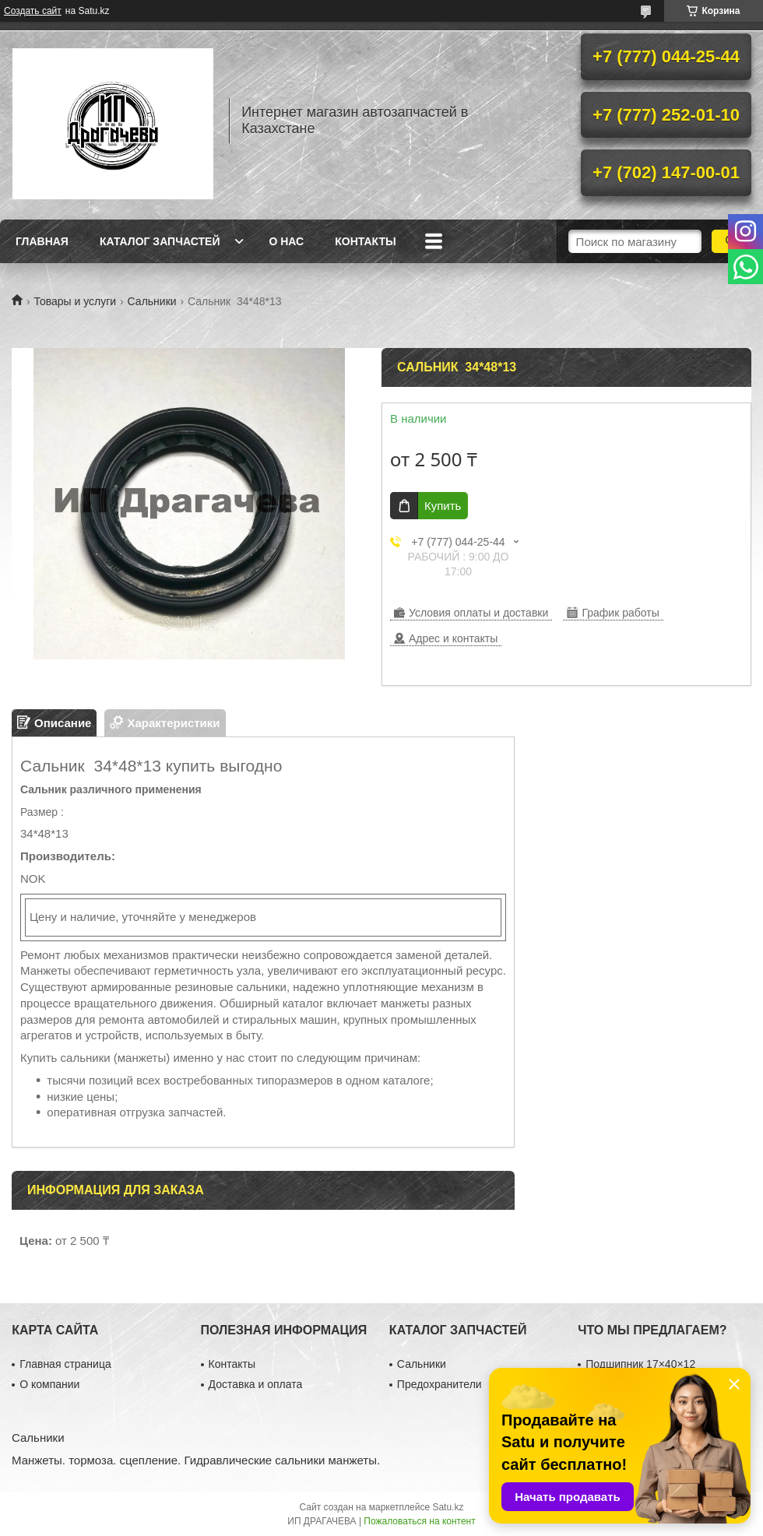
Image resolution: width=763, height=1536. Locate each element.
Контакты (365, 241)
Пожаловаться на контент (419, 1521)
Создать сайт (33, 10)
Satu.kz (447, 1507)
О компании (49, 1384)
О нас (286, 241)
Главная (42, 241)
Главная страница (65, 1364)
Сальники (152, 301)
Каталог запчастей (160, 241)
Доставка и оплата (256, 1384)
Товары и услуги (74, 301)
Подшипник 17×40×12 (640, 1364)
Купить (442, 505)
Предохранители (439, 1384)
